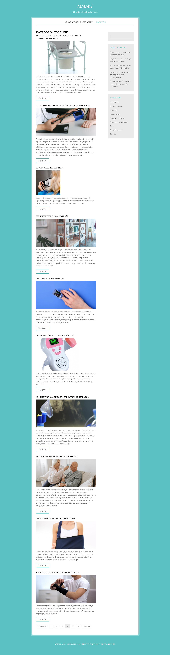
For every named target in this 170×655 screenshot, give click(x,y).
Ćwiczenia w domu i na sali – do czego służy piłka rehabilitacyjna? (120, 75)
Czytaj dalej (43, 98)
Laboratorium (115, 114)
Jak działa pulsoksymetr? (50, 279)
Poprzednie (42, 626)
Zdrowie (101, 22)
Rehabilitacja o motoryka (78, 22)
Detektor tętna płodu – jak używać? (55, 335)
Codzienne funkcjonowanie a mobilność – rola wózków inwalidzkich (120, 84)
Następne (87, 626)
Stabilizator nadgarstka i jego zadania (57, 572)
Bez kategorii (114, 102)
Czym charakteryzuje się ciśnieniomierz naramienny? (65, 105)
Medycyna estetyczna (117, 118)
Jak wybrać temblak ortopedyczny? (55, 518)
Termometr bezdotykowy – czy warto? (57, 456)
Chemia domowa (116, 106)
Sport (112, 126)
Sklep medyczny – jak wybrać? (52, 216)
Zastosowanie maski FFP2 (49, 168)
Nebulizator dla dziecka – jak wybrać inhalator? (63, 397)
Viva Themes (109, 644)
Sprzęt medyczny (116, 130)
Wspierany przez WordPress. (68, 644)
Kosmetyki (113, 110)
